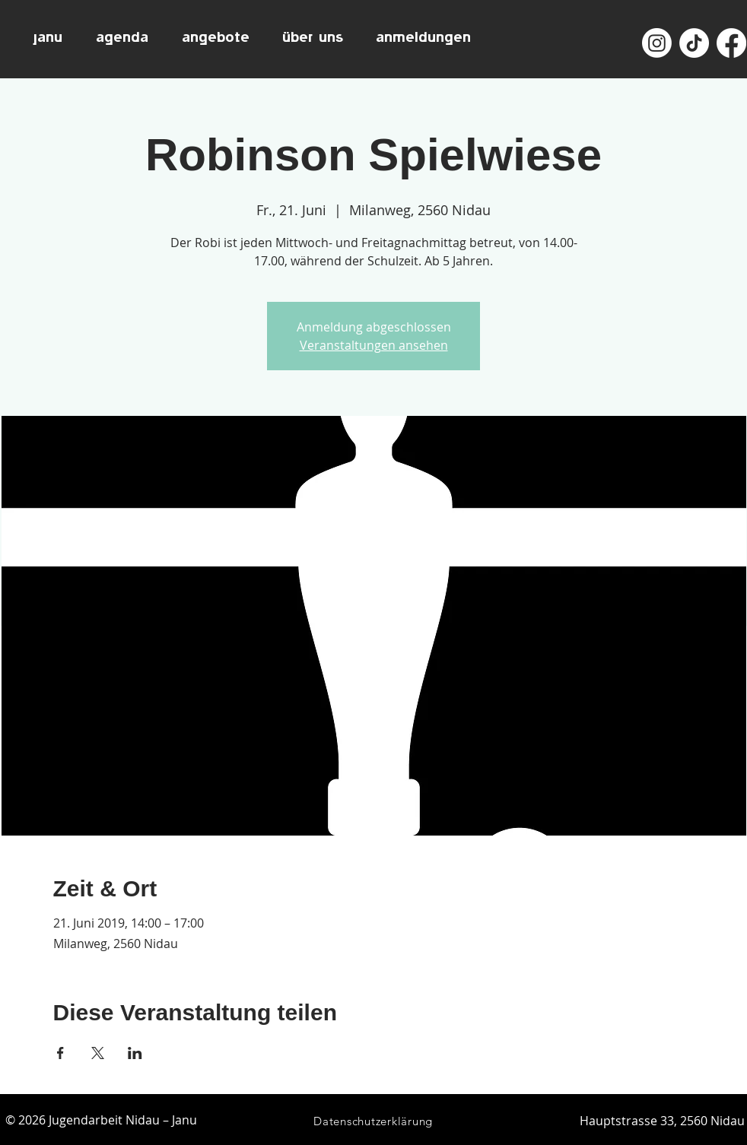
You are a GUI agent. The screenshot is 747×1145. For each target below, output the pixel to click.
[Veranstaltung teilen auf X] (98, 1053)
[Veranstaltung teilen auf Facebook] (60, 1053)
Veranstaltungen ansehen (374, 345)
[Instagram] (657, 43)
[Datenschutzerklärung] (373, 1121)
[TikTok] (694, 43)
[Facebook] (731, 43)
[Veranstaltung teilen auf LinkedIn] (135, 1053)
